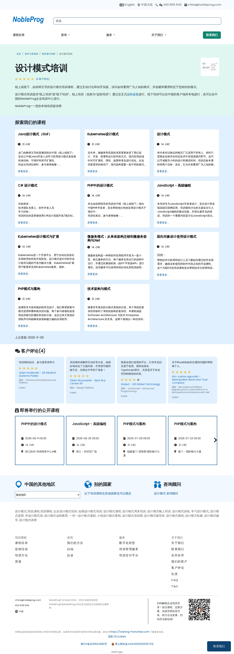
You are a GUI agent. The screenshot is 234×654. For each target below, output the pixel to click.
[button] (214, 440)
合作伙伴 (177, 555)
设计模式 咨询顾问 (166, 493)
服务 (109, 35)
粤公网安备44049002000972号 (134, 644)
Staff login (117, 651)
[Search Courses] (137, 21)
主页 (18, 53)
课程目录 (18, 35)
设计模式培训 (65, 53)
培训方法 (21, 555)
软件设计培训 (48, 53)
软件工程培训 (31, 53)
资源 (18, 561)
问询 (70, 549)
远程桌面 (133, 94)
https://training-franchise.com (130, 632)
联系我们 (219, 646)
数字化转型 (127, 543)
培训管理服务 (129, 549)
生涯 (174, 574)
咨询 (64, 35)
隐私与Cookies (117, 636)
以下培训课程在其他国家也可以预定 (107, 493)
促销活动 (21, 549)
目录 (70, 555)
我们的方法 (75, 543)
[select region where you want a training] (47, 494)
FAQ (174, 580)
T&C (174, 586)
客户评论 (177, 568)
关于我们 (157, 35)
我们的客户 (179, 561)
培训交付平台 (129, 555)
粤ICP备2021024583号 (94, 644)
